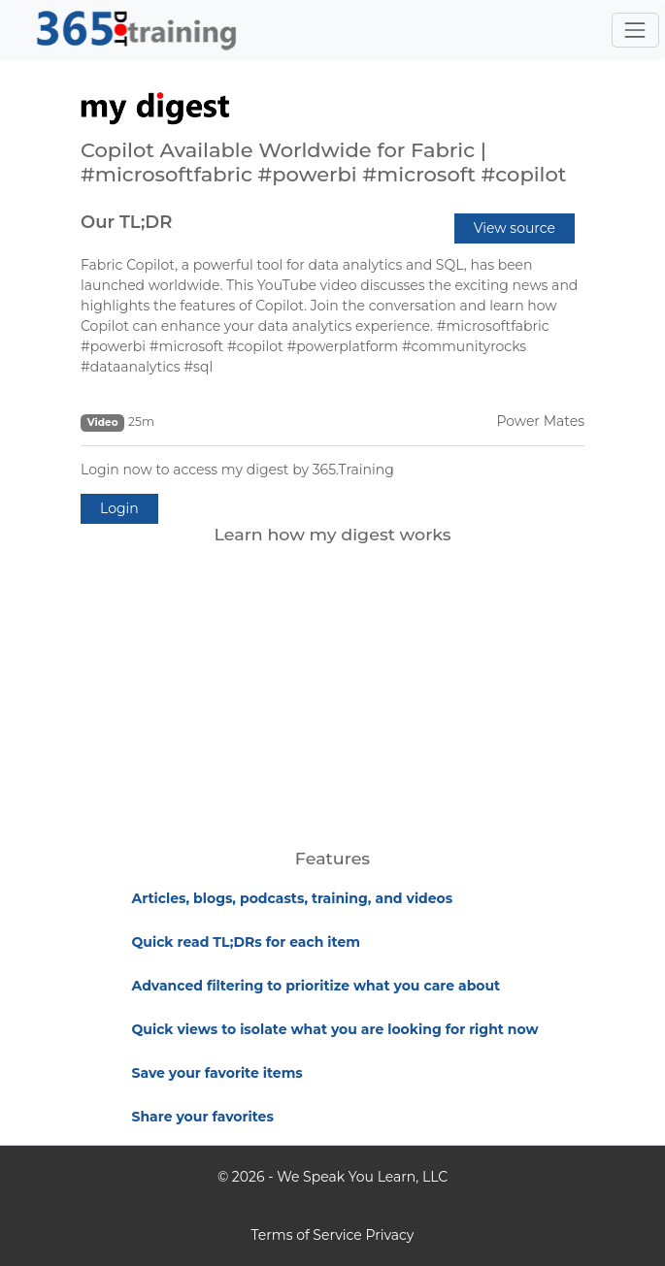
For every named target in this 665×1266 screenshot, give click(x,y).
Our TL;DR (126, 222)
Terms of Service (306, 1235)
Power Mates (540, 421)
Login (119, 508)
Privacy (389, 1235)
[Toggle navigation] (635, 30)
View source (514, 228)
